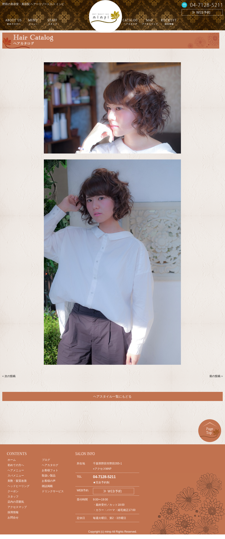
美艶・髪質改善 (17, 480)
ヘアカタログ (50, 465)
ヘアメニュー (16, 470)
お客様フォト (50, 470)
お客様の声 (49, 480)
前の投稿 (214, 376)
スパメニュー (16, 475)
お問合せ (13, 517)
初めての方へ (16, 465)
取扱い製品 (49, 475)
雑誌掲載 (47, 486)
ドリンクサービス (53, 491)
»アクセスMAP (102, 468)
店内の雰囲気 (16, 501)
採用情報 (13, 512)
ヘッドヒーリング (18, 486)
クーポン (13, 491)
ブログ (46, 459)
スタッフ (13, 496)
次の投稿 (10, 376)
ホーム (12, 459)
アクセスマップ (17, 507)
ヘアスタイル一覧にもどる (112, 396)
